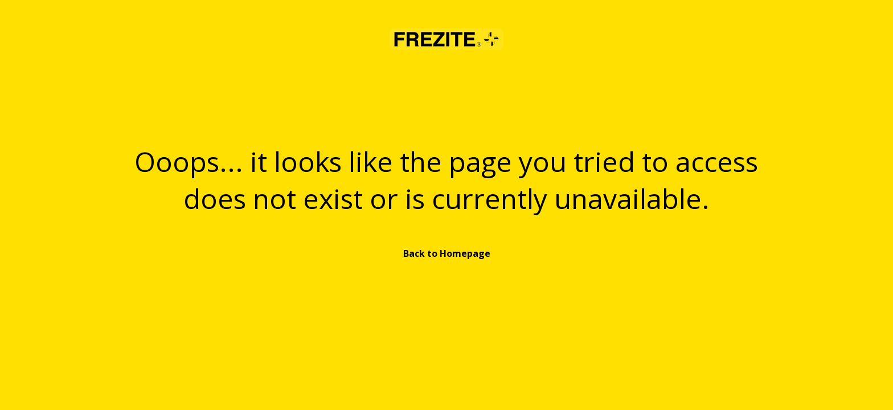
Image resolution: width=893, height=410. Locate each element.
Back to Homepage (446, 253)
